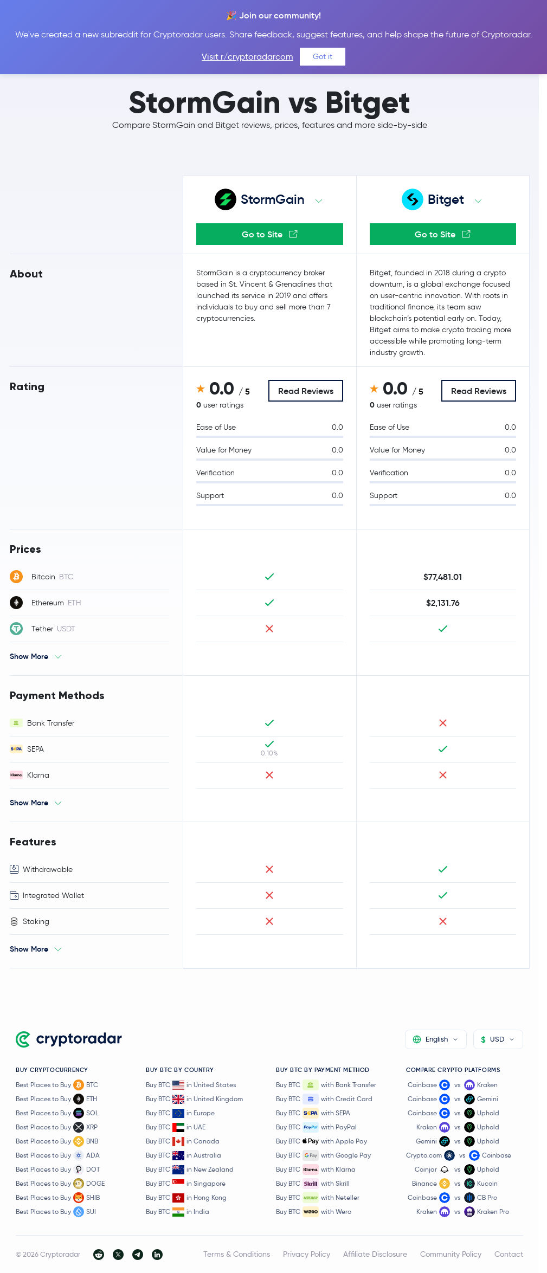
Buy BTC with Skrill (313, 1183)
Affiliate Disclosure (375, 1254)
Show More (29, 656)
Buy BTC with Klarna (316, 1169)
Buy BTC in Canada (183, 1141)
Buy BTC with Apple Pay (321, 1141)
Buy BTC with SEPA (313, 1113)
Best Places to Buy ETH (56, 1099)
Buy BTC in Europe (180, 1113)
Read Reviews (305, 390)
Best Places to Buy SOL (57, 1113)
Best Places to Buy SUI (56, 1211)
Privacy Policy (306, 1254)
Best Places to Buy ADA (58, 1155)
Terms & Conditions (236, 1254)
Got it (322, 56)
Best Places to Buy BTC (57, 1085)
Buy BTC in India (177, 1212)
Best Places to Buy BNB (57, 1141)
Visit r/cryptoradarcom (247, 56)
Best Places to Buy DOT (58, 1169)
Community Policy (450, 1254)
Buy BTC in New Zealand (190, 1169)
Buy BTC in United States (191, 1085)
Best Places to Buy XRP (57, 1127)
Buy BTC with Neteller (317, 1197)
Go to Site (270, 234)
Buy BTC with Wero (313, 1211)
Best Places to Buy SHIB (58, 1197)
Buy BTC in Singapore (186, 1183)
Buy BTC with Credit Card (324, 1099)
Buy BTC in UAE (175, 1127)
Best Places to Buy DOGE (60, 1183)
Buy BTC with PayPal (316, 1127)
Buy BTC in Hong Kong (186, 1198)
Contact (508, 1254)
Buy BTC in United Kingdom (194, 1099)
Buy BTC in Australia (183, 1155)
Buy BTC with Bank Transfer (326, 1085)
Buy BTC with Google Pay (323, 1155)
